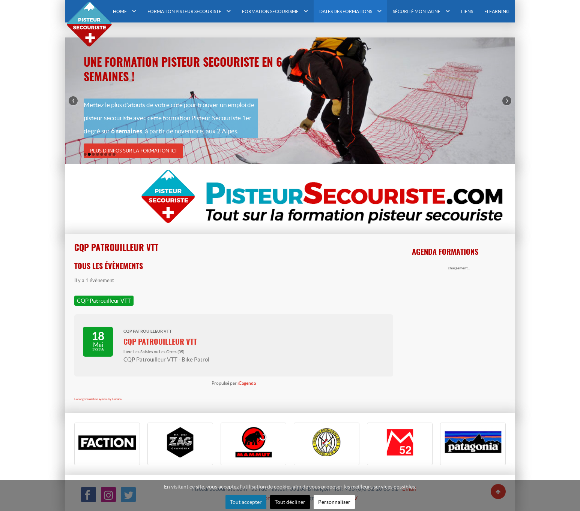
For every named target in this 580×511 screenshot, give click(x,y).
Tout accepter (246, 502)
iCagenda (246, 383)
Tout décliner (290, 502)
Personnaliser (334, 502)
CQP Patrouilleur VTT (160, 342)
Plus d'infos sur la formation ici (133, 151)
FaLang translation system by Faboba (98, 399)
